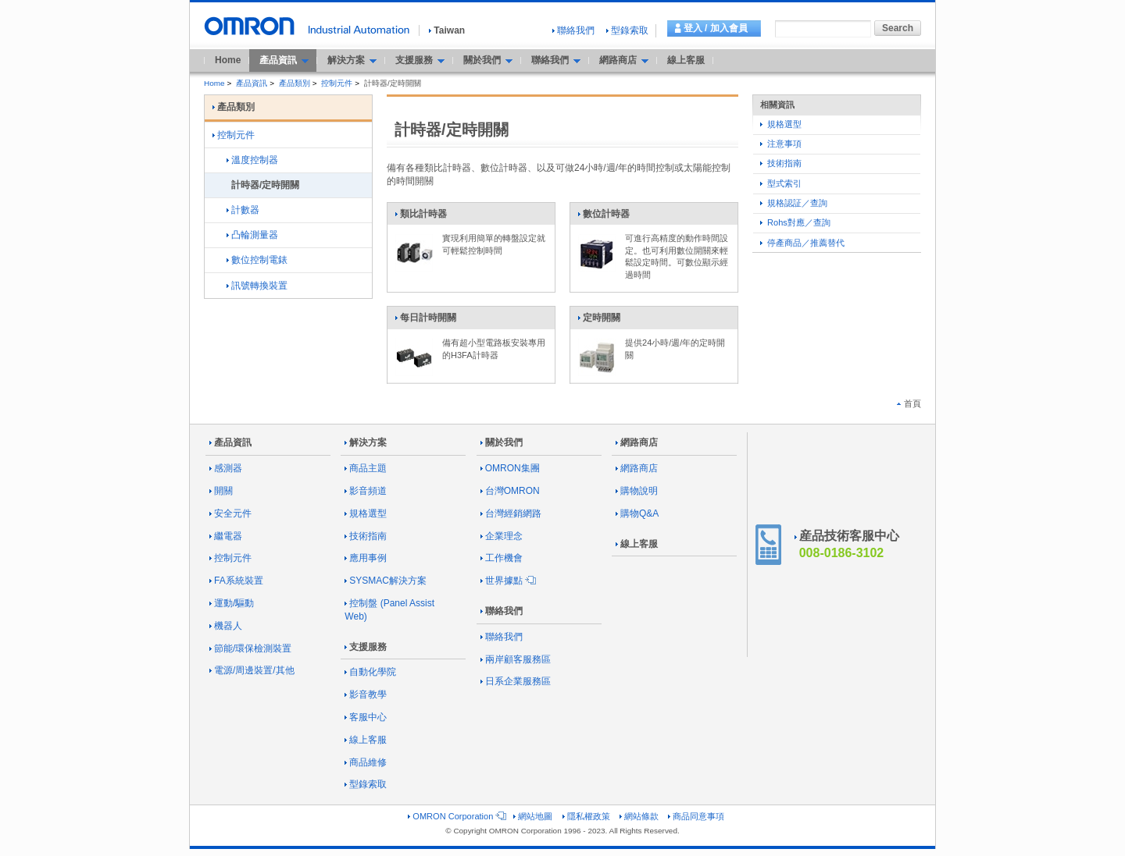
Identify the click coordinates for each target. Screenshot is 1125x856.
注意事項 (781, 143)
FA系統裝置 (236, 580)
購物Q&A (637, 513)
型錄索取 (627, 30)
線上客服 (686, 60)
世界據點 (507, 580)
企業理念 (501, 536)
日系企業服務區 (515, 681)
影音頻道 (366, 490)
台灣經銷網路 (510, 513)
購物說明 (637, 490)
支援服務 (366, 646)
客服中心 (366, 717)
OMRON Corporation (456, 816)
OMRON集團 (510, 468)
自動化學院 (370, 671)
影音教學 (366, 694)
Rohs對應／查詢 (795, 222)
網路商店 (637, 442)
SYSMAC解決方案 (386, 580)
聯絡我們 (573, 30)
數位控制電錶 (257, 259)
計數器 (243, 209)
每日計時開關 (425, 320)
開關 (221, 490)
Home (228, 60)
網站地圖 (532, 816)
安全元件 (230, 513)
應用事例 (366, 557)
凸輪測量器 (252, 234)
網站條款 (639, 816)
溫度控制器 (252, 160)
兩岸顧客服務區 (515, 659)
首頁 (909, 403)
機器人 (225, 625)
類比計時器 (421, 217)
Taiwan (447, 30)
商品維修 (366, 762)
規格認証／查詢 (793, 203)
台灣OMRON (510, 490)
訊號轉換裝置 (257, 285)
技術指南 (781, 163)
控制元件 (336, 83)
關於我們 (501, 442)
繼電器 (225, 536)
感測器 (225, 468)
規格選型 (781, 124)
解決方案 (366, 442)
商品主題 (366, 468)
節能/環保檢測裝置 (250, 648)
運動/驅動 (231, 603)
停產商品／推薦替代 (802, 242)
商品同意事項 (696, 816)
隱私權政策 (586, 816)
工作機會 (501, 557)
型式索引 (781, 183)
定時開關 (598, 320)
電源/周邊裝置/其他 (252, 670)
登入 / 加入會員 (716, 28)
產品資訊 (251, 83)
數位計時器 (603, 217)
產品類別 (294, 83)
